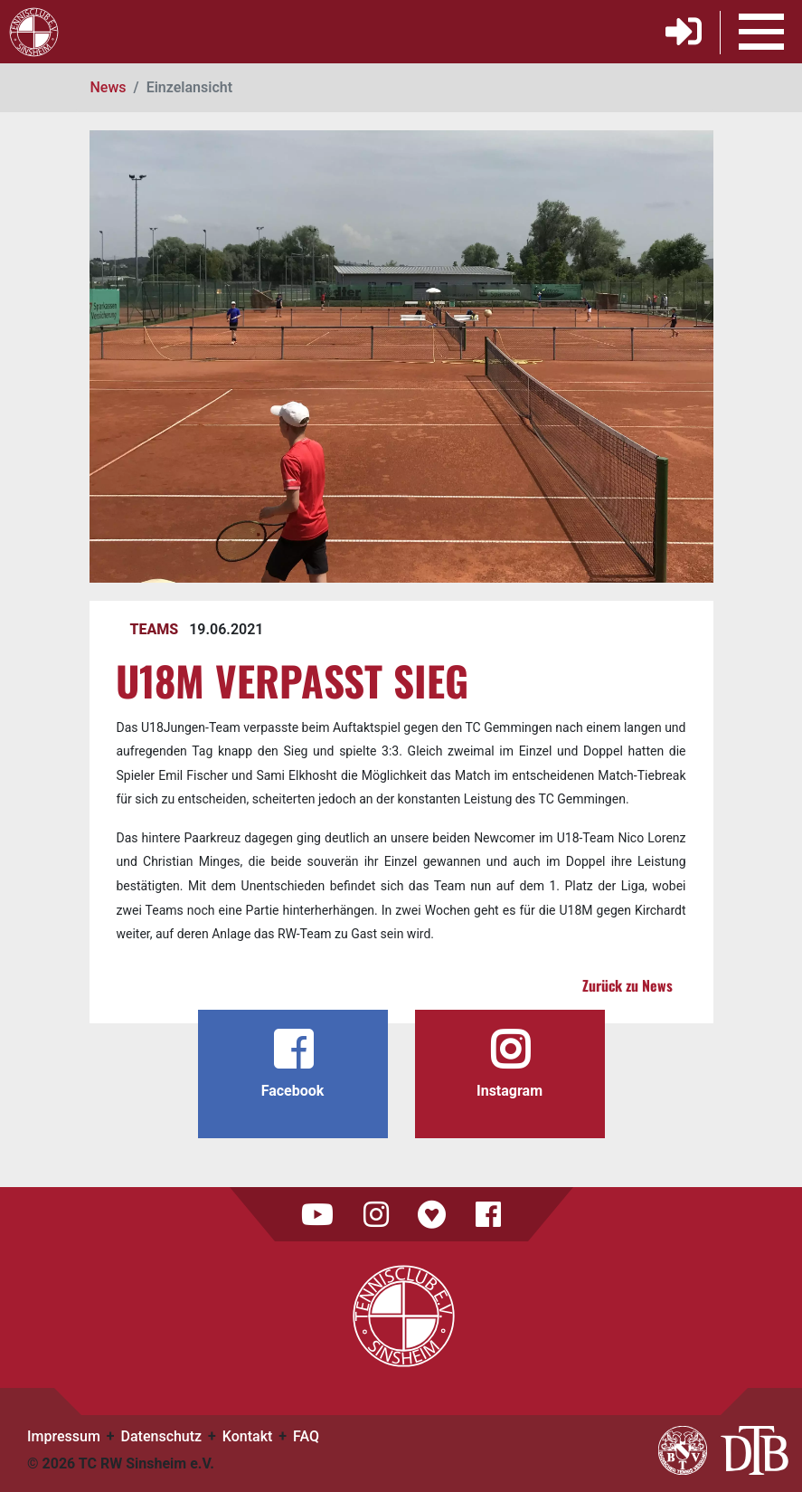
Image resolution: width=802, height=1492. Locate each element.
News (108, 87)
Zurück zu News (627, 985)
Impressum (63, 1436)
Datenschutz (162, 1436)
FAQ (306, 1436)
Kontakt (247, 1436)
